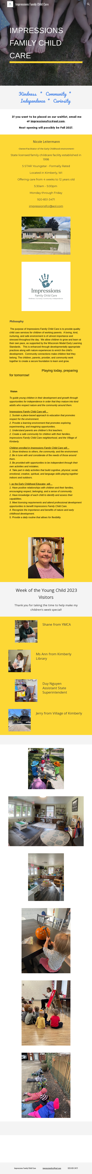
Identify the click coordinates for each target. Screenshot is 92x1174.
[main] (46, 42)
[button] (3, 4)
